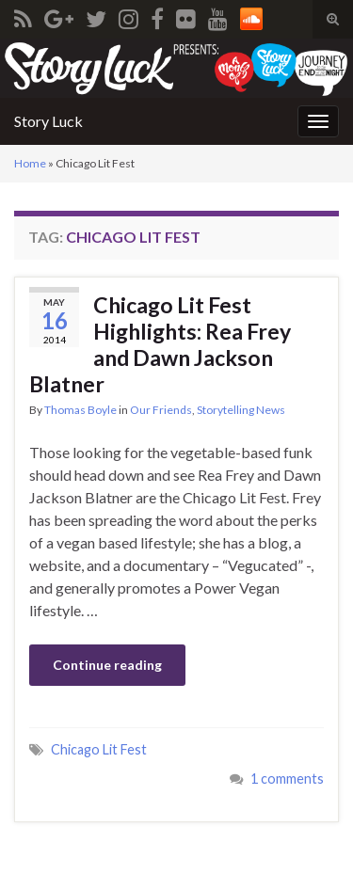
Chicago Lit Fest (99, 749)
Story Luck (48, 121)
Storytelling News (241, 410)
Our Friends (161, 410)
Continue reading (107, 665)
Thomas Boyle (80, 410)
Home (30, 163)
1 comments (287, 779)
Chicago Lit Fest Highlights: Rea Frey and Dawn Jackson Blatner (160, 344)
